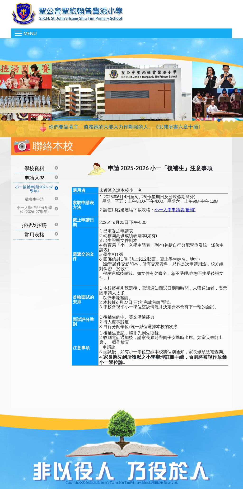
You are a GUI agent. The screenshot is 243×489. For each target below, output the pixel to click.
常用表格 (34, 234)
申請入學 (34, 178)
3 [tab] (228, 120)
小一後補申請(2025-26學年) (34, 188)
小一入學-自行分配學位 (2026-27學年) (34, 209)
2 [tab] (223, 120)
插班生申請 (34, 199)
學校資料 (34, 168)
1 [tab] (218, 120)
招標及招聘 (34, 225)
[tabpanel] (121, 87)
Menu (30, 33)
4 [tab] (233, 120)
